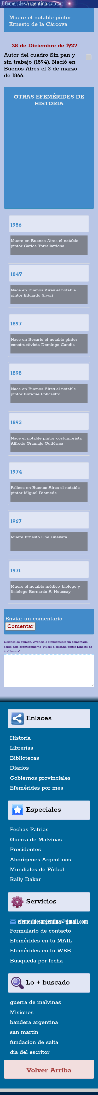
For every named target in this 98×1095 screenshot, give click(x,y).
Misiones (21, 1012)
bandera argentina (34, 1022)
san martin (24, 1032)
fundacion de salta (34, 1042)
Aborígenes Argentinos (40, 859)
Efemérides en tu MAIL (41, 941)
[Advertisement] (49, 158)
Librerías (21, 748)
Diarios (19, 768)
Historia (20, 738)
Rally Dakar (25, 879)
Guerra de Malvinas (36, 839)
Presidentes (25, 849)
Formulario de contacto (40, 931)
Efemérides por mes (36, 788)
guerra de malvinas (35, 1002)
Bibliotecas (24, 758)
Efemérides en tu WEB (40, 950)
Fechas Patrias (29, 829)
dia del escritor (29, 1052)
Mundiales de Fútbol (37, 869)
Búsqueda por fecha (36, 961)
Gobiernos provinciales (40, 778)
